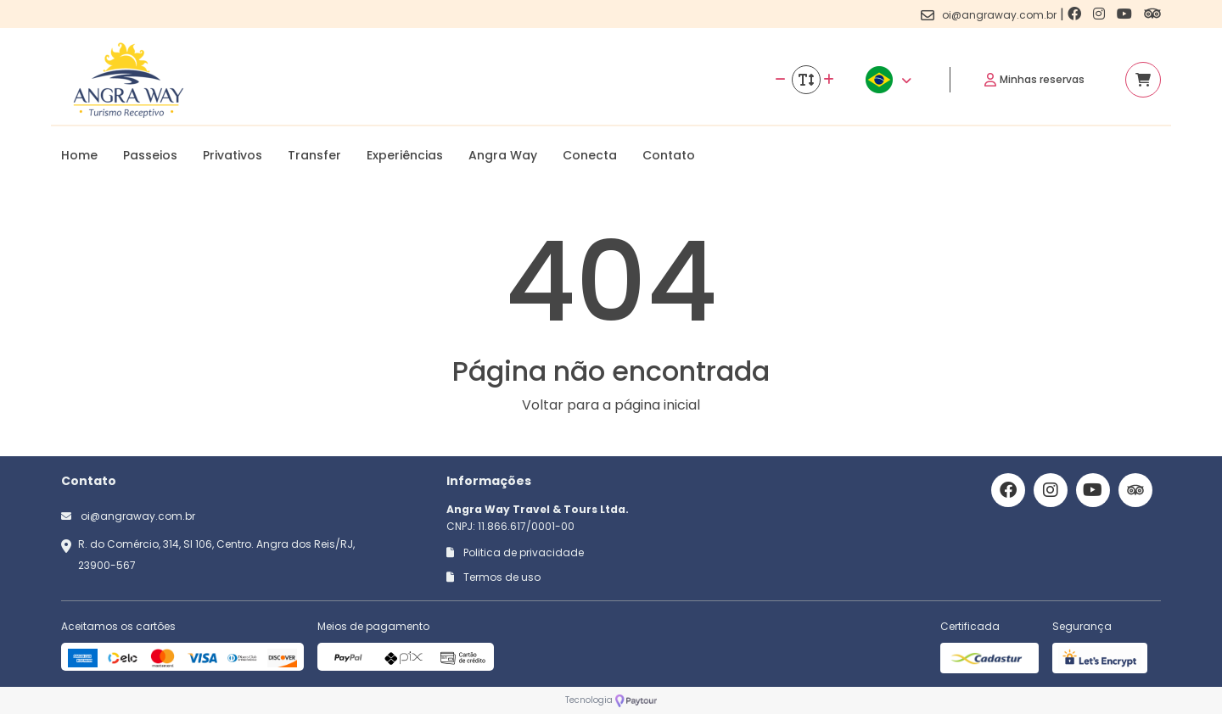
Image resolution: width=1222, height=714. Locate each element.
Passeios (150, 155)
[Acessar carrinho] (1143, 80)
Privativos (232, 155)
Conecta (590, 155)
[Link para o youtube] (1126, 14)
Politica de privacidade (515, 552)
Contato (668, 155)
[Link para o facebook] (1076, 14)
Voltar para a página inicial (611, 405)
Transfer (314, 155)
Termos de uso (493, 577)
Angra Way (502, 155)
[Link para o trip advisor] (1152, 14)
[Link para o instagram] (1100, 14)
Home (79, 155)
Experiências (405, 155)
